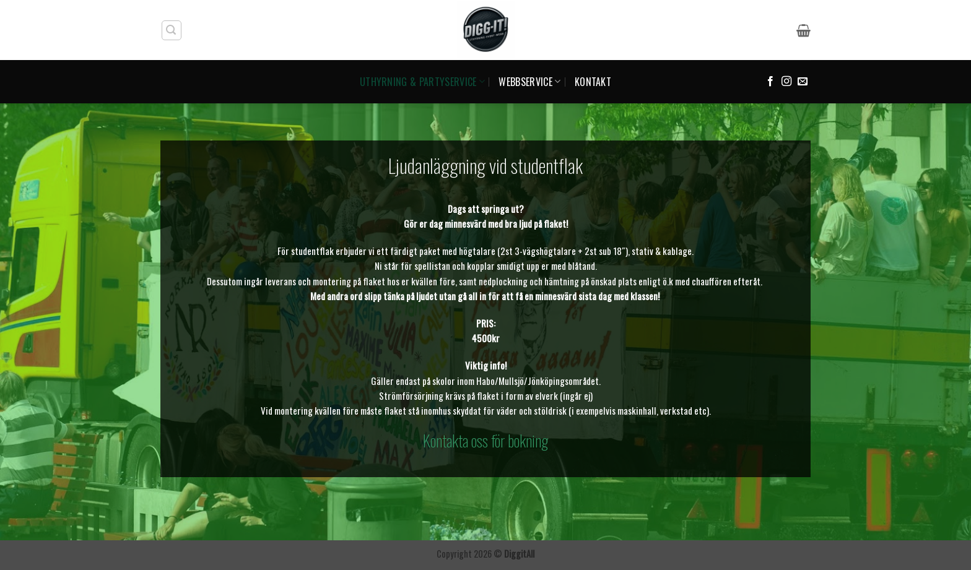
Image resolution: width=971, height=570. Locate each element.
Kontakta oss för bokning (485, 440)
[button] (171, 30)
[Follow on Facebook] (770, 81)
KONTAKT (593, 81)
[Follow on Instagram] (786, 81)
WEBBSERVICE (529, 81)
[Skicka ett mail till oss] (803, 81)
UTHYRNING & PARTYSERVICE (422, 81)
